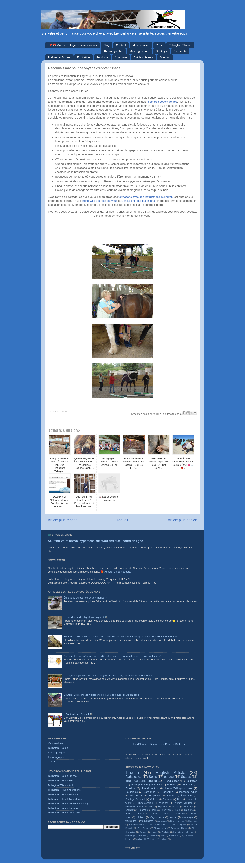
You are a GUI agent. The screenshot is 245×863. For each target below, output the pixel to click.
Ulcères (141, 817)
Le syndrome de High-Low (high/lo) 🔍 (86, 617)
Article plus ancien (182, 520)
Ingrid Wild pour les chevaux (99, 200)
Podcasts (180, 813)
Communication (136, 824)
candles (142, 835)
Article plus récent (62, 520)
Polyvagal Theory (179, 828)
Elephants (180, 51)
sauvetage (187, 817)
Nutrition (166, 810)
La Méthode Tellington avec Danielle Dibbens (159, 744)
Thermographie (113, 51)
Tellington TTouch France (62, 776)
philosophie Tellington (146, 839)
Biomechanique (177, 821)
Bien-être (189, 810)
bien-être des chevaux (183, 832)
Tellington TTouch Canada (63, 808)
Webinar (163, 803)
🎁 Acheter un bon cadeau (115, 571)
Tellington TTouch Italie (61, 785)
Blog (106, 45)
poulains (163, 839)
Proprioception (150, 788)
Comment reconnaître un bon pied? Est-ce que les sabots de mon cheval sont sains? (112, 656)
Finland (141, 813)
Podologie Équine (59, 57)
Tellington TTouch (180, 45)
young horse (146, 821)
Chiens (154, 799)
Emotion (130, 788)
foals (163, 835)
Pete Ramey (143, 828)
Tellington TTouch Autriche (63, 794)
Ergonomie (167, 791)
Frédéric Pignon (178, 824)
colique (153, 835)
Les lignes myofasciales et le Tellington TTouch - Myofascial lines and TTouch (108, 675)
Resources (136, 795)
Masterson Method (160, 813)
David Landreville (157, 824)
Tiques (154, 832)
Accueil (122, 520)
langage (129, 839)
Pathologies (133, 776)
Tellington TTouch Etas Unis (64, 812)
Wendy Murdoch (183, 803)
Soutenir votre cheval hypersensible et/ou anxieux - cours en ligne (95, 541)
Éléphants (186, 795)
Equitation (83, 57)
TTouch (132, 772)
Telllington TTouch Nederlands (65, 799)
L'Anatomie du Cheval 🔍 (78, 714)
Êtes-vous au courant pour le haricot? (85, 597)
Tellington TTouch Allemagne (64, 789)
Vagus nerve (157, 817)
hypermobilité (188, 835)
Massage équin (139, 51)
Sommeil (143, 832)
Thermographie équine (141, 780)
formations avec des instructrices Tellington (145, 196)
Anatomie (121, 57)
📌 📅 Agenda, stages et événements (73, 45)
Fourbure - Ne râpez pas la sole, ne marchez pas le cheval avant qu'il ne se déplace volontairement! (121, 636)
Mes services (140, 45)
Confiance (149, 791)
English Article (170, 772)
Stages (186, 776)
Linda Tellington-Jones (178, 788)
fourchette (173, 835)
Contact (121, 45)
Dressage (143, 810)
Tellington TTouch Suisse (62, 780)
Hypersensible (145, 803)
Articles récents (143, 57)
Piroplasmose (160, 828)
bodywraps (130, 835)
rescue (173, 817)
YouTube (165, 832)
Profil (159, 45)
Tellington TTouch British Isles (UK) (68, 803)
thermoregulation (134, 806)
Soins (153, 776)
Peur (177, 810)
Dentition (188, 806)
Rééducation (172, 781)
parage (169, 776)
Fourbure (102, 57)
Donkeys (161, 51)
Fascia (128, 813)
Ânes (150, 806)
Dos (179, 799)
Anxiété (176, 806)
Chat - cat (192, 821)
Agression (162, 821)
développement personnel (146, 784)
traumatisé (130, 821)
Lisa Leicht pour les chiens (138, 200)
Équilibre (162, 806)
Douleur (129, 810)
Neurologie (131, 791)
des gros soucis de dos (162, 101)
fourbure (171, 784)
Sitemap (165, 57)
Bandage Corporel (135, 799)
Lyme (155, 810)
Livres (170, 795)
